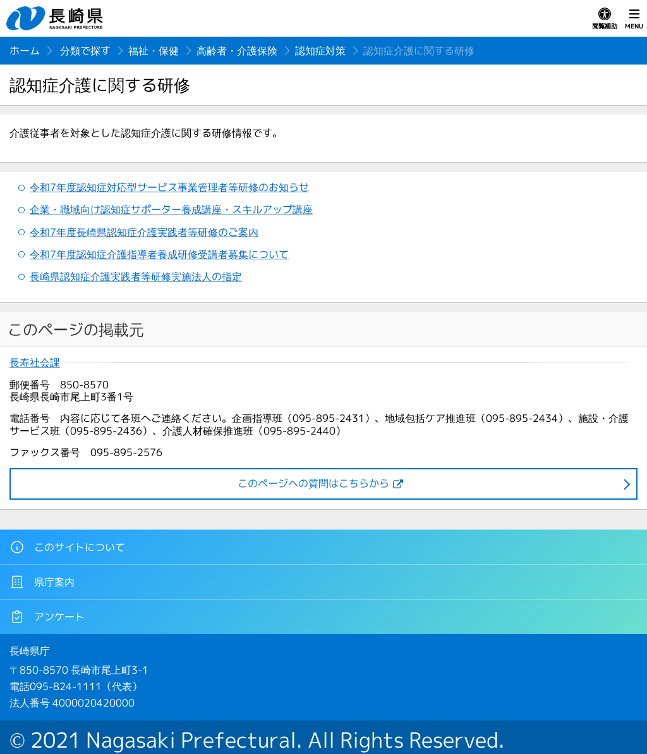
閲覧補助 (604, 19)
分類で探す (85, 51)
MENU (634, 19)
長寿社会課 (34, 363)
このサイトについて (67, 547)
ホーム (24, 51)
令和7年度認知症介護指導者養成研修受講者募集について (159, 254)
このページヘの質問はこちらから (313, 483)
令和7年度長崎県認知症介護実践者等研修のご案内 (144, 232)
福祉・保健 (153, 51)
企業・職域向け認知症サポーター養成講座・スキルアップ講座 (171, 209)
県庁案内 (42, 582)
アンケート (47, 616)
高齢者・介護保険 (237, 51)
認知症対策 (320, 51)
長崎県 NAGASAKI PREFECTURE (56, 18)
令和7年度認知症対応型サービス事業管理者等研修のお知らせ (169, 187)
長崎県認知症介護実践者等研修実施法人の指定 (136, 276)
